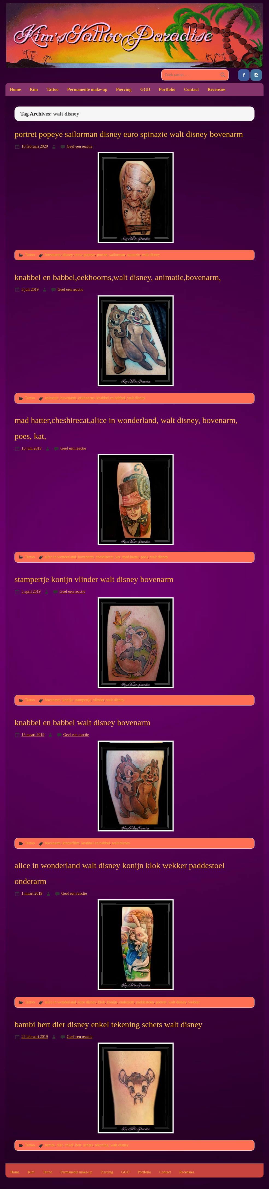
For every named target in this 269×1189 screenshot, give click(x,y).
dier (60, 1145)
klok (101, 1002)
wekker (194, 1002)
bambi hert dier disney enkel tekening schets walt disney (108, 1024)
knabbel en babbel (111, 398)
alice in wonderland (60, 557)
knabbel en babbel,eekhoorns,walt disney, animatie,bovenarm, (117, 277)
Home (15, 89)
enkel (69, 1145)
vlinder (98, 700)
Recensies (216, 89)
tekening (102, 1145)
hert (78, 1145)
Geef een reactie (79, 146)
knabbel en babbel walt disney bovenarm (82, 722)
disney (68, 254)
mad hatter (130, 557)
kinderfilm (71, 843)
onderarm (126, 1002)
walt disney (151, 254)
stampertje (83, 700)
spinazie (133, 254)
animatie (52, 398)
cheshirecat (104, 557)
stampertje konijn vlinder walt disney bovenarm (94, 579)
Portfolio (167, 89)
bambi (50, 1145)
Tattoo (52, 89)
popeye (89, 254)
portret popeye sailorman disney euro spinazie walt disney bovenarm (128, 134)
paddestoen (145, 1002)
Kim (34, 89)
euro (78, 254)
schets (88, 1145)
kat (117, 557)
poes (144, 557)
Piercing (123, 89)
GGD (145, 89)
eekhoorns (86, 398)
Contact (191, 89)
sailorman (117, 254)
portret (102, 254)
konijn (68, 700)
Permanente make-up (87, 89)
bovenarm (53, 254)
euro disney (87, 1002)
